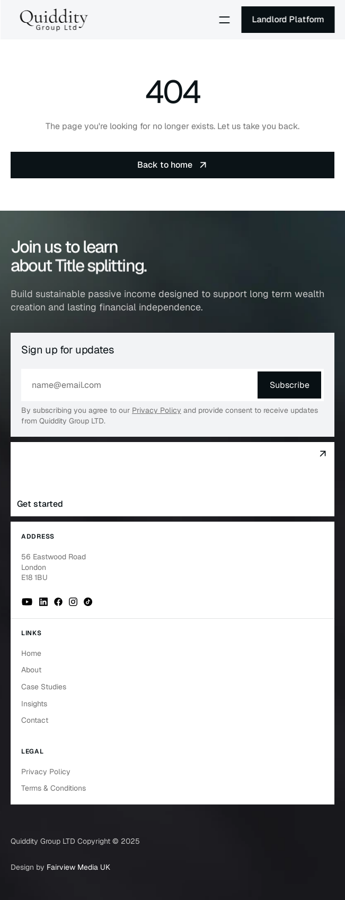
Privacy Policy (156, 410)
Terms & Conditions (53, 788)
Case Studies (43, 686)
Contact (34, 720)
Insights (34, 703)
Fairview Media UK (78, 867)
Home (31, 653)
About (31, 669)
